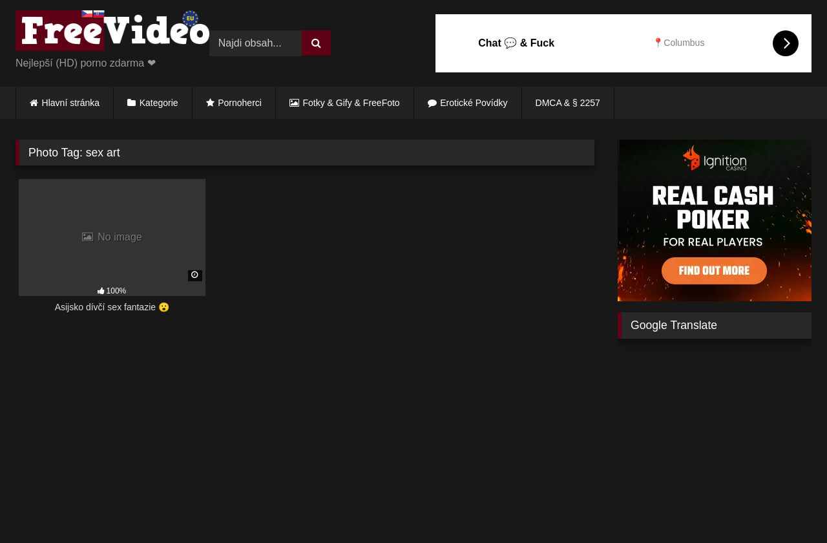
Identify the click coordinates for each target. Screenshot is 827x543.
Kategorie (159, 103)
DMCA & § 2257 (568, 103)
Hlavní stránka (70, 103)
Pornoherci (240, 103)
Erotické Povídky (473, 103)
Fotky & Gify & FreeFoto (351, 103)
